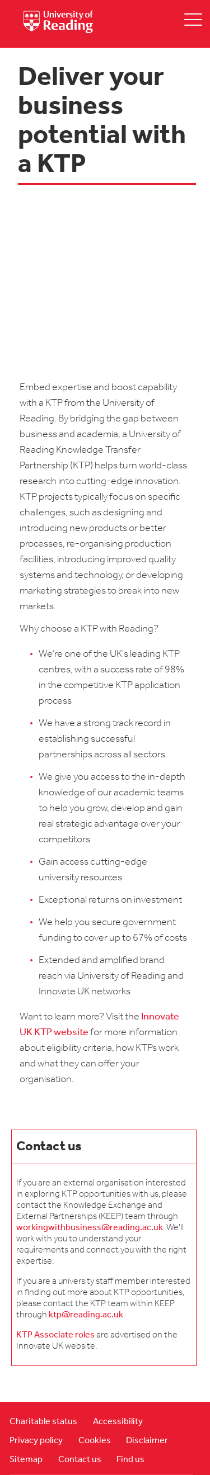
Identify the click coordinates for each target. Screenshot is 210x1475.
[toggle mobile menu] (193, 19)
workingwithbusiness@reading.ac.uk (89, 1227)
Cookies (94, 1440)
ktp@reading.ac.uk (86, 1315)
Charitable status (43, 1421)
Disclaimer (147, 1440)
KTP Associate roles (55, 1335)
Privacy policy (36, 1440)
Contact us (79, 1459)
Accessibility (118, 1421)
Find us (130, 1459)
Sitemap (26, 1459)
